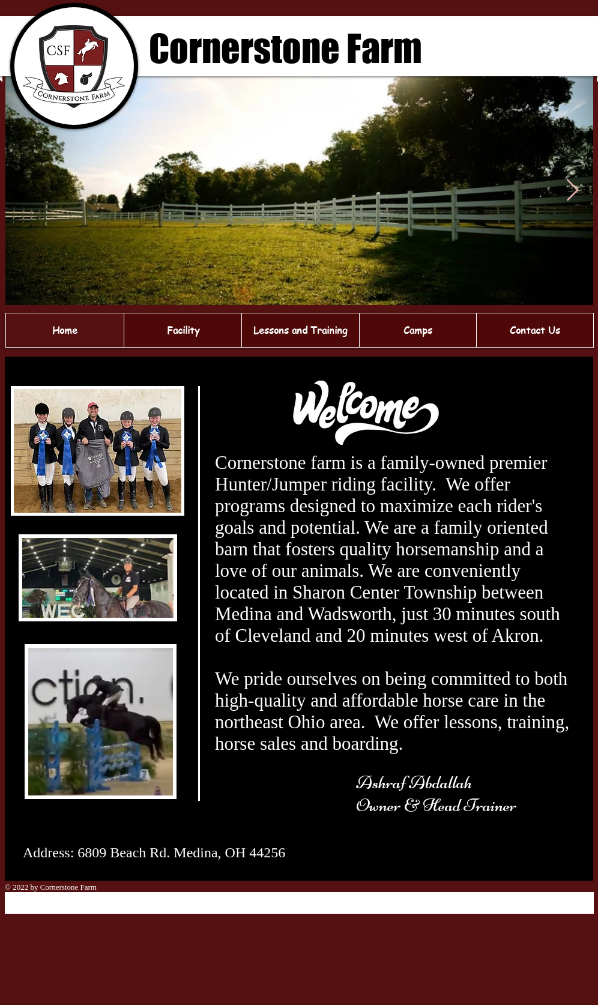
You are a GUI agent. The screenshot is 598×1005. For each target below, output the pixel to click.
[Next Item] (572, 190)
